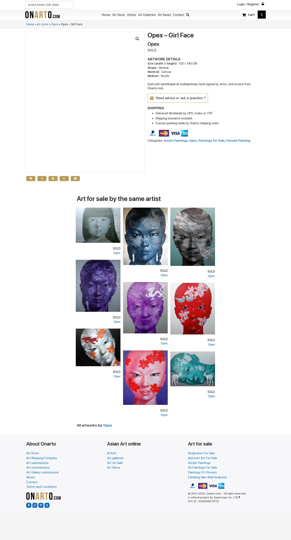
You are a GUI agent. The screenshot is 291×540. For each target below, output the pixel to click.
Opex (54, 24)
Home (30, 24)
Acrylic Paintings (176, 140)
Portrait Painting (238, 140)
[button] (187, 15)
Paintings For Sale (211, 140)
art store (42, 24)
